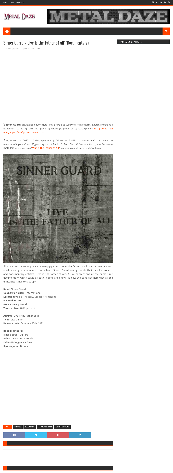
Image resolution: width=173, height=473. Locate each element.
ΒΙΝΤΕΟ (17, 427)
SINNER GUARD (62, 427)
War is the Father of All (45, 148)
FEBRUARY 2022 (45, 427)
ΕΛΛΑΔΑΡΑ (29, 427)
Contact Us (20, 2)
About (12, 2)
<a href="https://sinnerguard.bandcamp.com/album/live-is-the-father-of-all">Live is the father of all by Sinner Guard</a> (58, 386)
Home (5, 2)
